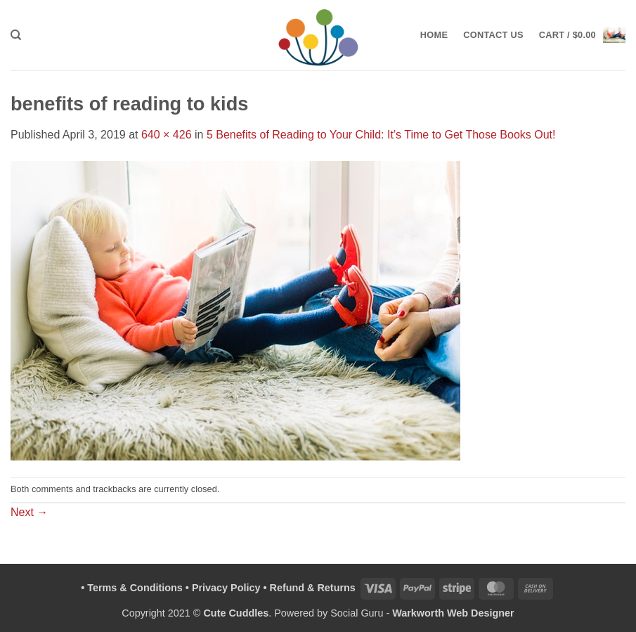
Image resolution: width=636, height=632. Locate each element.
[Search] (16, 35)
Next (29, 512)
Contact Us (493, 35)
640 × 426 (166, 135)
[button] (582, 34)
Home (434, 35)
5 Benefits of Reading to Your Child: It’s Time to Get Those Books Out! (381, 135)
